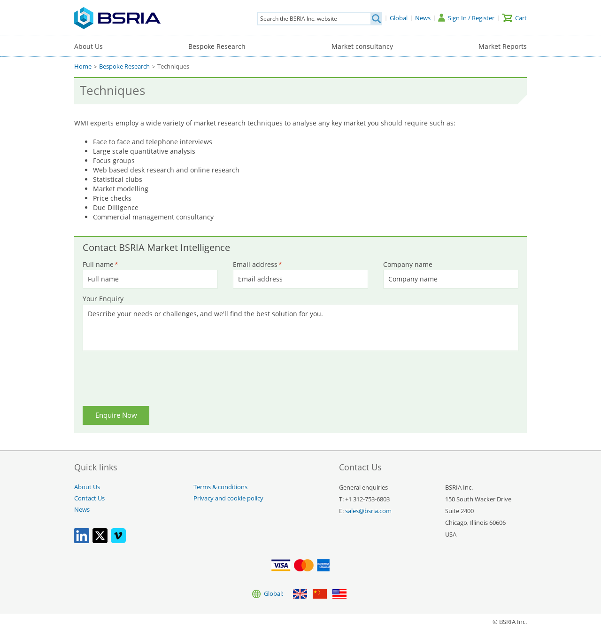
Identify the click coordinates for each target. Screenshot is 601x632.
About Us (88, 46)
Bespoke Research (217, 46)
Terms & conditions (220, 487)
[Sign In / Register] (466, 18)
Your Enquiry (103, 298)
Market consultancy (362, 46)
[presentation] (154, 380)
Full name (100, 264)
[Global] (399, 18)
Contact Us (89, 498)
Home (83, 66)
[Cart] (514, 18)
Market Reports (502, 46)
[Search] (376, 18)
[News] (423, 18)
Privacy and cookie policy (228, 498)
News (82, 510)
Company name (407, 264)
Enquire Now (116, 415)
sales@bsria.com (368, 511)
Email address (257, 264)
